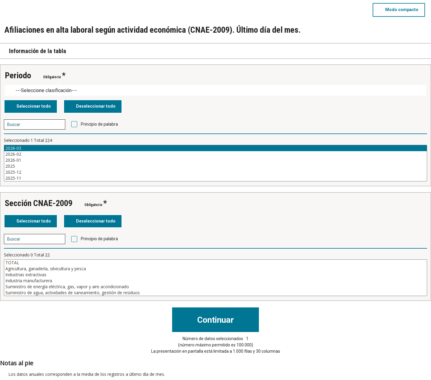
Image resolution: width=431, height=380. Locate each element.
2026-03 (215, 148)
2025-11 (215, 178)
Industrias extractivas (215, 275)
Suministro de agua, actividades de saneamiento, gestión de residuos (215, 293)
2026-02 (215, 154)
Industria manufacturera (215, 281)
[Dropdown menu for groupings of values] (215, 90)
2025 (215, 166)
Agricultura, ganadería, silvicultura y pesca (215, 269)
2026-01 (215, 160)
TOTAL (215, 263)
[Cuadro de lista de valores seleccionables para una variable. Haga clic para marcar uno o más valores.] (215, 163)
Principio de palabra (99, 124)
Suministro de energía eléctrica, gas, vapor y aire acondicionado (215, 287)
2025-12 (215, 172)
